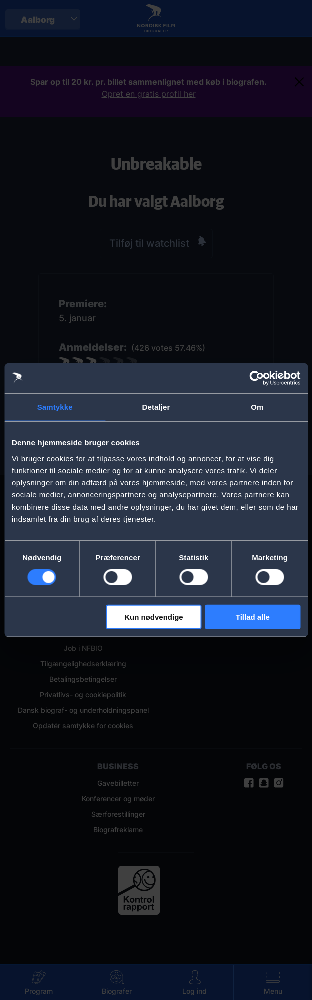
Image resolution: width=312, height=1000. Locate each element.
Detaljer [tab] (156, 407)
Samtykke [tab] (55, 407)
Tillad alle (253, 616)
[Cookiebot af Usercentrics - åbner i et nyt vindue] (256, 378)
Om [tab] (257, 407)
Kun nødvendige (153, 616)
